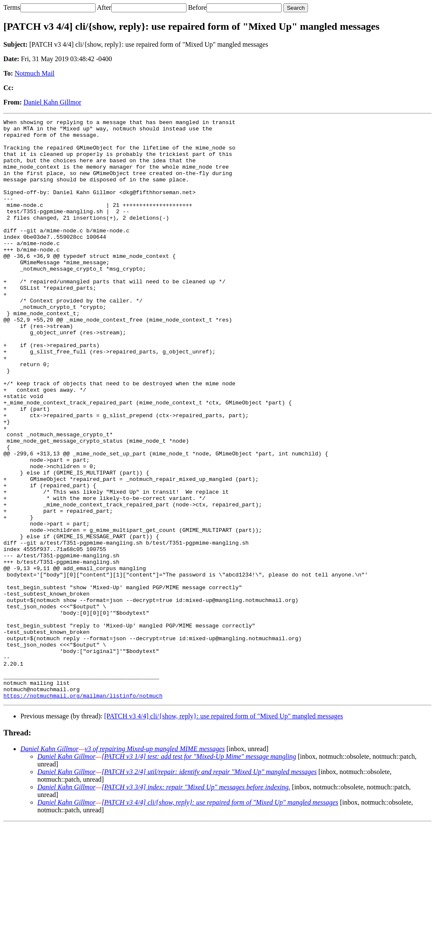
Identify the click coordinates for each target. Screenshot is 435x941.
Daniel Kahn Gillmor (52, 102)
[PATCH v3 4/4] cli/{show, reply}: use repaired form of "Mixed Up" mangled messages (223, 832)
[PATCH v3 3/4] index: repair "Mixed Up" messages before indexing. (196, 903)
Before (197, 7)
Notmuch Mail (35, 73)
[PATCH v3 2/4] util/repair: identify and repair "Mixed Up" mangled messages (209, 887)
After (104, 7)
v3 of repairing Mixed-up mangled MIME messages (155, 864)
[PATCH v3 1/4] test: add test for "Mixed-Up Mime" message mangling (199, 872)
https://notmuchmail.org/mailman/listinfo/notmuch (82, 811)
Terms (11, 7)
